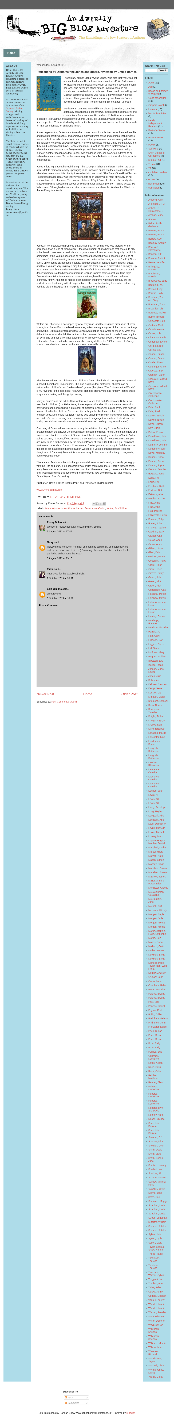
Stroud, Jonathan (157, 1217)
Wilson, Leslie (155, 1347)
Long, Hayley (155, 811)
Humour (152, 109)
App (150, 86)
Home (87, 694)
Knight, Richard (156, 716)
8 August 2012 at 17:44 (59, 531)
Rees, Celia (154, 1067)
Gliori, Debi (154, 552)
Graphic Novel (156, 105)
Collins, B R (154, 349)
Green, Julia (154, 577)
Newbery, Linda (156, 954)
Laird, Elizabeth (156, 728)
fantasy (89, 508)
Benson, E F (155, 254)
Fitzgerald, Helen (157, 515)
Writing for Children (117, 508)
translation (154, 187)
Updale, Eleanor (157, 1295)
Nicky (50, 542)
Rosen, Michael (156, 1119)
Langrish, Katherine (153, 750)
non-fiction (99, 508)
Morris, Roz (154, 938)
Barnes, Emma (156, 230)
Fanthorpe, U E (156, 498)
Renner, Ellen (155, 1082)
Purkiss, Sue (155, 1051)
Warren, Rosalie (157, 1312)
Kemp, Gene (155, 688)
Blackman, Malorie (154, 275)
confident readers (157, 172)
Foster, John (155, 523)
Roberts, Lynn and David (156, 1109)
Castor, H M (154, 333)
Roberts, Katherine (153, 1088)
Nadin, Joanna (156, 950)
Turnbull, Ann (155, 1283)
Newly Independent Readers (155, 123)
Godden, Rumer (157, 556)
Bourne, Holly (155, 293)
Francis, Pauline (157, 527)
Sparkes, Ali (154, 1173)
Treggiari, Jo (155, 1279)
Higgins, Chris (156, 644)
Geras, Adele (155, 540)
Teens (151, 164)
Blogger (130, 1413)
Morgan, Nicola (156, 922)
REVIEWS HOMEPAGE (67, 497)
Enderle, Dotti (155, 490)
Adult (151, 82)
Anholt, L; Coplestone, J (155, 209)
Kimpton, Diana (156, 696)
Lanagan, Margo (157, 732)
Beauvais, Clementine (154, 248)
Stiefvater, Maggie (158, 1201)
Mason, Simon (156, 859)
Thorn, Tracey (155, 1253)
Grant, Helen (155, 564)
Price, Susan (155, 1031)
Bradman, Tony (156, 304)
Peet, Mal (153, 1001)
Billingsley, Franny (154, 268)
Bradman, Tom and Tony (156, 299)
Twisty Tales (154, 1287)
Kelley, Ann (154, 680)
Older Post (129, 694)
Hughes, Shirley (157, 656)
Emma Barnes (76, 508)
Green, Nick (154, 581)
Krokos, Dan (155, 724)
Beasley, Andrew (157, 242)
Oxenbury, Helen (157, 985)
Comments (72, 1403)
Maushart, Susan (157, 868)
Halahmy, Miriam (157, 593)
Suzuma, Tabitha (157, 1226)
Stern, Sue (154, 1197)
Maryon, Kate (155, 855)
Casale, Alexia (156, 329)
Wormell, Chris (156, 1365)
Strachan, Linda (156, 1205)
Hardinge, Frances (153, 622)
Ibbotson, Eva (155, 660)
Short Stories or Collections (156, 154)
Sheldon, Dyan (156, 1145)
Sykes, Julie (154, 1234)
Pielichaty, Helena (158, 1018)
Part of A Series (156, 130)
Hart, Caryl (154, 635)
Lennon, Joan (155, 790)
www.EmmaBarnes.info (49, 489)
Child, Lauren (155, 345)
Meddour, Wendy (157, 910)
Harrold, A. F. (155, 631)
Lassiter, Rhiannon (153, 764)
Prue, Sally (154, 1043)
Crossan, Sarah (156, 374)
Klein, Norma (155, 705)
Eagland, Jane (156, 473)
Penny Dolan (54, 522)
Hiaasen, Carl (155, 640)
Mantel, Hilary (155, 851)
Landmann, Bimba (154, 743)
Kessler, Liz (154, 692)
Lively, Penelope (157, 807)
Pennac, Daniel (156, 1006)
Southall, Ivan (155, 1169)
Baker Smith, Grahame (155, 225)
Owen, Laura (155, 981)
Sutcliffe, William (157, 1222)
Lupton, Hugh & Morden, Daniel (156, 842)
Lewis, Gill (154, 799)
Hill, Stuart (154, 648)
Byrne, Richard (156, 316)
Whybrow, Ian (155, 1325)
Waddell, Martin (156, 1304)
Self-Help (153, 148)
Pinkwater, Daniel (157, 1026)
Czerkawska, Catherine (155, 394)
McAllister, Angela (158, 887)
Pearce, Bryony (156, 993)
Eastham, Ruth (156, 486)
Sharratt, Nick (155, 1141)
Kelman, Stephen (157, 684)
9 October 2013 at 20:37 (60, 578)
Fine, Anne (154, 502)
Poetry (151, 144)
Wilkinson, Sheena (154, 1330)
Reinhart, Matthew (153, 1077)
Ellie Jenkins (54, 589)
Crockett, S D (155, 370)
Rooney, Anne (156, 1114)
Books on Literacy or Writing (158, 92)
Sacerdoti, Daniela (153, 1124)
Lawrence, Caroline (154, 771)
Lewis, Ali (153, 794)
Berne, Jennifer (156, 262)
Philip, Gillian (155, 1014)
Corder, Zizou (155, 362)
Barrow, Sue (155, 238)
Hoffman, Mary (156, 652)
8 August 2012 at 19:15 (59, 558)
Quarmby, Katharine (153, 1057)
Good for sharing (157, 98)
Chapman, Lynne (157, 341)
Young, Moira (155, 1376)
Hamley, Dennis (156, 616)
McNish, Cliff (155, 906)
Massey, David (156, 864)
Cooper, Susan (156, 354)
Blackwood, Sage (157, 280)
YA (150, 168)
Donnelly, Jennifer (158, 444)
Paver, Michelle (156, 989)
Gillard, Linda (155, 548)
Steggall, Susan (156, 1188)
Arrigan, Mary (155, 215)
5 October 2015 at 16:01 (60, 598)
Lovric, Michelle (156, 828)
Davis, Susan (155, 424)
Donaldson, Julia (157, 436)
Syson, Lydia (155, 1238)
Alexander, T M (156, 203)
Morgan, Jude (155, 918)
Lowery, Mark (155, 836)
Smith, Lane (154, 1153)
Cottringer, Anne (157, 366)
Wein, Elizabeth (156, 1316)
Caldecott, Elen (156, 321)
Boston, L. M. (155, 284)
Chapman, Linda (157, 337)
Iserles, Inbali (155, 664)
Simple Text (154, 160)
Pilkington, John (157, 1022)
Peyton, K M (155, 1010)
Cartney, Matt (155, 325)
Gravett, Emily (156, 573)
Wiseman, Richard (153, 1353)
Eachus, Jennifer (157, 469)
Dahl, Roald (154, 407)
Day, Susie (154, 428)
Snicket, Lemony (157, 1165)
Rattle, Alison (155, 1062)
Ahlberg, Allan (155, 199)
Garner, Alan (155, 535)
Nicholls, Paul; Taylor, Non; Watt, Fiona (158, 965)
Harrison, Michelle (158, 627)
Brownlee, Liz (155, 308)
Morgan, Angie (156, 914)
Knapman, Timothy (154, 711)
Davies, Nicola (156, 415)
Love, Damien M (157, 823)
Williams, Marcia (157, 1343)
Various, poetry (156, 1300)
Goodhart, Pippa (157, 560)
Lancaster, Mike (156, 737)
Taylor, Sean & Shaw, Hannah (156, 1248)
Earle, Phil (154, 477)
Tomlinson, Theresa (154, 1259)
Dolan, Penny (155, 432)
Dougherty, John (157, 448)
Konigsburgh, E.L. (158, 720)
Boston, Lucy (155, 289)
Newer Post (45, 694)
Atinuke (152, 219)
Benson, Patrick (156, 258)
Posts (69, 1397)
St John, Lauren (157, 1177)
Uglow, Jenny (155, 1291)
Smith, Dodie (155, 1149)
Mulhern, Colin (156, 946)
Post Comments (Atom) (64, 701)
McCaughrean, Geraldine (156, 893)
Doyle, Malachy (156, 452)
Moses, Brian (155, 942)
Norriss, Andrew (157, 973)
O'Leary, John (155, 977)
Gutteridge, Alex (157, 589)
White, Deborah (156, 1320)
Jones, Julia (154, 676)
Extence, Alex (155, 494)
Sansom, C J (155, 1137)
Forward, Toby (156, 519)
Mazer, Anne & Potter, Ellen (156, 882)
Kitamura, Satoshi (158, 701)
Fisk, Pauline (155, 510)
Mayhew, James (157, 876)
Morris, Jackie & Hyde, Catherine (157, 932)
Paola (50, 569)
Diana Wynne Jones (56, 508)
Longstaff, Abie (156, 815)
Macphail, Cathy (157, 847)
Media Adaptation (157, 113)
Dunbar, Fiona (156, 457)
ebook (151, 179)
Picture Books (155, 137)
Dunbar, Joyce (156, 465)
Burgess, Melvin (157, 312)
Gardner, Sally (156, 531)
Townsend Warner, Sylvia (156, 1273)
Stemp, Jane (155, 1192)
